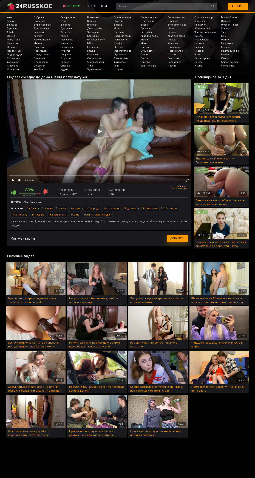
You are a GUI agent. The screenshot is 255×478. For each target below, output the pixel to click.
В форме (65, 24)
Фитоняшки (13, 69)
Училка (198, 65)
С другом (66, 58)
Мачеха (38, 43)
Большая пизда (122, 17)
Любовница (67, 39)
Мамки (144, 39)
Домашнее (67, 28)
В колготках (147, 21)
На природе (67, 47)
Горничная (12, 28)
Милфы (118, 43)
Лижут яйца (13, 39)
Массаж (172, 39)
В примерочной (42, 24)
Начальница (174, 47)
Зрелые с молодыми (205, 32)
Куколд (198, 36)
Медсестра (66, 43)
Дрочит (118, 28)
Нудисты (65, 51)
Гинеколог (200, 24)
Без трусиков (68, 17)
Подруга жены (42, 54)
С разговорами (95, 62)
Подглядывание (230, 51)
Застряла (119, 32)
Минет (144, 43)
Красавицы (93, 36)
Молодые (173, 43)
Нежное (225, 47)
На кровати (227, 43)
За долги (65, 32)
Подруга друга (15, 54)
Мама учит (226, 39)
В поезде (12, 24)
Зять (223, 32)
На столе (119, 47)
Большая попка (149, 17)
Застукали (146, 32)
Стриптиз (146, 62)
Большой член (229, 17)
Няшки (91, 51)
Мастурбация (201, 39)
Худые (64, 69)
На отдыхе (39, 47)
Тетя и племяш (148, 65)
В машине (173, 21)
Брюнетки (39, 21)
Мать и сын (12, 43)
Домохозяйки (94, 28)
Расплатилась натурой (97, 214)
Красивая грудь (122, 36)
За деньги (39, 32)
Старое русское (230, 62)
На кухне (12, 47)
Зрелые (172, 32)
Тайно (90, 65)
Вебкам (145, 24)
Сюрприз (65, 65)
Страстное (12, 65)
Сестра (144, 58)
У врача (172, 65)
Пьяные (145, 54)
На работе (93, 47)
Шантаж (118, 69)
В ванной (92, 21)
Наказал (199, 43)
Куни (223, 36)
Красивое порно (176, 36)
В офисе (225, 21)
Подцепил (92, 54)
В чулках (92, 24)
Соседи (198, 62)
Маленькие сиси (96, 39)
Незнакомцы (14, 51)
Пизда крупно (175, 51)
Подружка (66, 54)
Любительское (42, 39)
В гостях (118, 21)
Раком (197, 54)
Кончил (65, 36)
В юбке (118, 24)
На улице (146, 47)
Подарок (199, 51)
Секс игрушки (202, 58)
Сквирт (225, 58)
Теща (117, 65)
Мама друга (120, 39)
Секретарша (94, 58)
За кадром (93, 32)
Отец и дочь (147, 51)
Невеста (198, 47)
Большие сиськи (176, 17)
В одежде (200, 21)
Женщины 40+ (202, 28)
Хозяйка (38, 69)
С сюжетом (120, 62)
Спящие (65, 62)
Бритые (11, 21)
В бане (64, 21)
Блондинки (93, 17)
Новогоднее (41, 51)
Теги (104, 6)
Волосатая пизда (177, 24)
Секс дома (173, 58)
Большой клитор (203, 17)
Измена (11, 36)
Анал (10, 17)
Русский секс (14, 58)
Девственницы (42, 28)
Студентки (39, 65)
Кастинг (38, 36)
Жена (171, 28)
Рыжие (225, 54)
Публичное (120, 54)
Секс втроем (121, 58)
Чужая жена (94, 69)
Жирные (225, 28)
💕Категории (71, 6)
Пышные (172, 54)
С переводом (41, 62)
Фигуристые (227, 65)
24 (34, 6)
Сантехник (39, 58)
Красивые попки (149, 36)
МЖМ (90, 43)
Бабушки (39, 17)
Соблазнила (174, 62)
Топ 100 (90, 6)
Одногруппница (122, 51)
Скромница (13, 62)
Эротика (145, 28)
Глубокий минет (229, 24)
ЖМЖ (10, 32)
